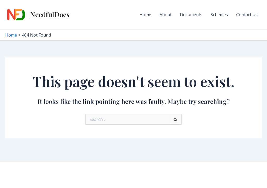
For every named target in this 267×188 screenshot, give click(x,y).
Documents (191, 14)
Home (145, 14)
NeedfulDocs (49, 14)
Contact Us (247, 14)
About (166, 14)
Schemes (219, 14)
